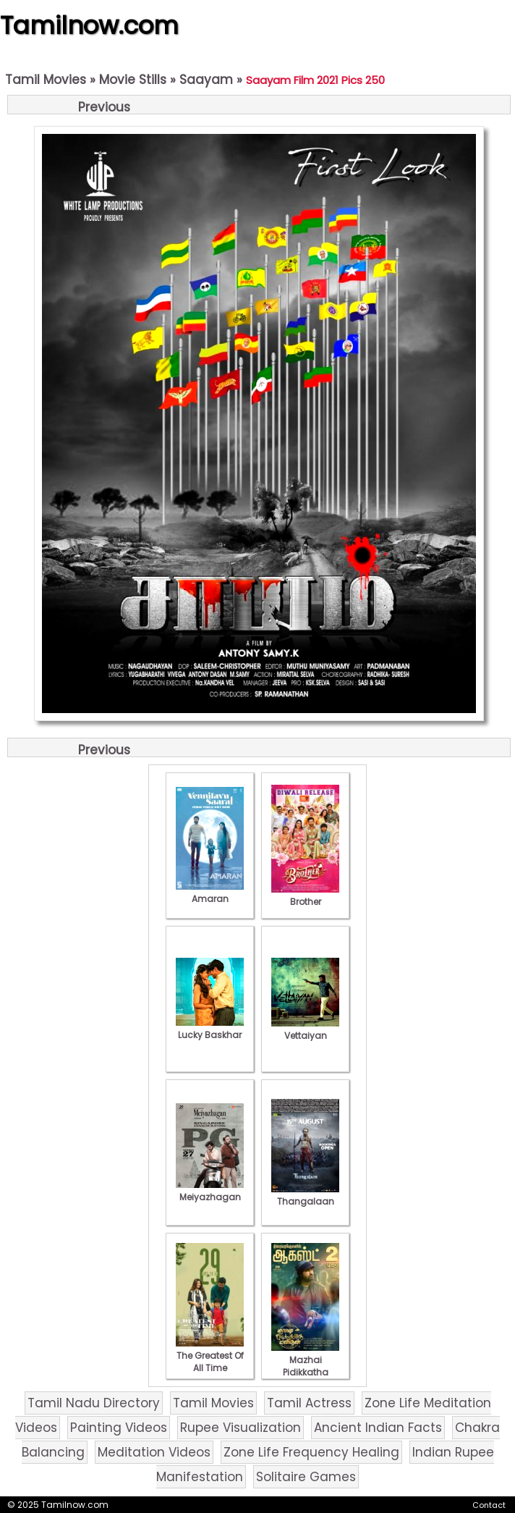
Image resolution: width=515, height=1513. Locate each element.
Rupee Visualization (240, 1427)
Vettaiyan (305, 1029)
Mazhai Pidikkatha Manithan (305, 1366)
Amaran (210, 892)
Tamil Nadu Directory (93, 1403)
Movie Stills (132, 79)
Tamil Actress (309, 1403)
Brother (305, 895)
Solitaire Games (306, 1476)
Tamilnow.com (89, 25)
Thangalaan (305, 1195)
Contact (489, 1505)
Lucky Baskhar (210, 1028)
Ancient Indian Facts (378, 1427)
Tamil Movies (45, 79)
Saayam (206, 79)
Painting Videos (118, 1427)
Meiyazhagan (210, 1191)
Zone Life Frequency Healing (311, 1452)
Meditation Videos (154, 1452)
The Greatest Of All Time (210, 1355)
